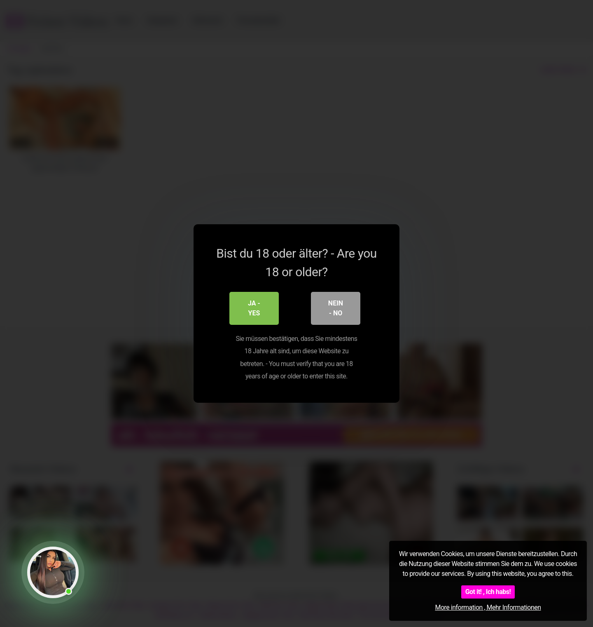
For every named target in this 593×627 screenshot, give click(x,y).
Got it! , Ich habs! (488, 592)
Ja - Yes (254, 308)
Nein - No (335, 308)
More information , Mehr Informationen (488, 607)
